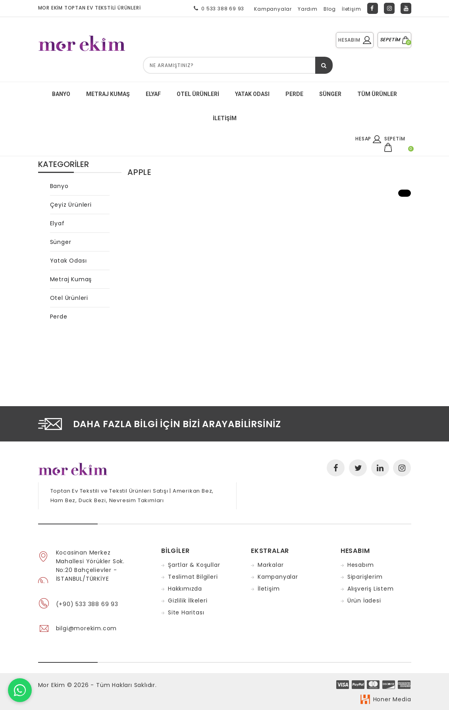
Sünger (60, 242)
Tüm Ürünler (377, 94)
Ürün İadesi (364, 600)
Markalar (270, 565)
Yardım (308, 9)
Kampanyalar (273, 9)
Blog (330, 9)
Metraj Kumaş (71, 279)
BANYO (61, 94)
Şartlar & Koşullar (194, 565)
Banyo (59, 186)
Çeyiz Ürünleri (71, 205)
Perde (58, 316)
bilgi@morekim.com (86, 628)
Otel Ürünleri (198, 94)
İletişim (351, 9)
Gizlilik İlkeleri (188, 600)
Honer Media (392, 699)
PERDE (294, 94)
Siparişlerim (365, 577)
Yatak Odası (68, 261)
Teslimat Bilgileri (193, 577)
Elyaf (57, 223)
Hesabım (360, 565)
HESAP (368, 138)
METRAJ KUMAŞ (108, 94)
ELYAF (153, 94)
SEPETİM (394, 39)
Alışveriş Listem (370, 589)
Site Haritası (186, 612)
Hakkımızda (185, 589)
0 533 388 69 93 (217, 8)
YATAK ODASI (252, 94)
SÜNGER (330, 94)
